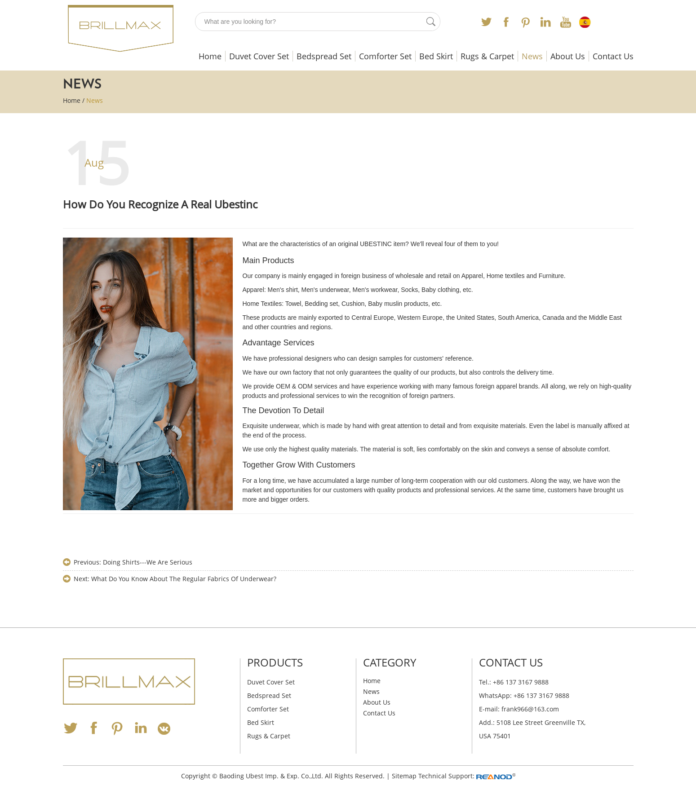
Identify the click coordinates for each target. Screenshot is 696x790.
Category (389, 662)
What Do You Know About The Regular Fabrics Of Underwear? (183, 578)
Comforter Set (385, 56)
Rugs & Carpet (487, 56)
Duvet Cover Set (259, 56)
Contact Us (613, 56)
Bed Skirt (436, 56)
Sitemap (404, 776)
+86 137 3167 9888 (541, 695)
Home (210, 56)
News (532, 56)
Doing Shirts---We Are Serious (147, 562)
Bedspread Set (324, 56)
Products (275, 662)
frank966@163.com (530, 709)
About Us (567, 56)
